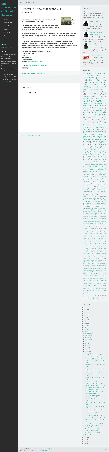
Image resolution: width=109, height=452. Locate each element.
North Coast (98, 275)
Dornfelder (88, 251)
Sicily (91, 144)
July (86, 343)
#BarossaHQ (103, 235)
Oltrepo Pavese (101, 277)
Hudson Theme (27, 450)
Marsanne (86, 139)
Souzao (97, 198)
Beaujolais (85, 171)
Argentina (98, 220)
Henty (99, 225)
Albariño (94, 201)
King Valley (98, 124)
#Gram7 (85, 191)
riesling (28, 73)
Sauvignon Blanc (96, 90)
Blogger (9, 81)
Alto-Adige (102, 191)
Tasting (84, 186)
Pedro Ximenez (99, 278)
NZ (83, 184)
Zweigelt (103, 233)
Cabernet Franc (101, 119)
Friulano (91, 255)
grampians (85, 235)
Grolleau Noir (93, 260)
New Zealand (95, 139)
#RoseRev (86, 138)
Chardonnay (88, 78)
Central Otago (103, 163)
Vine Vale (97, 215)
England (103, 251)
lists (105, 297)
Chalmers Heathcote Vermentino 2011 (95, 357)
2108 (95, 240)
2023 (102, 138)
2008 (84, 109)
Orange (96, 93)
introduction (92, 235)
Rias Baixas (91, 283)
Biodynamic (95, 143)
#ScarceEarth (86, 216)
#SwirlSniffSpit (94, 216)
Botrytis (100, 178)
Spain (94, 148)
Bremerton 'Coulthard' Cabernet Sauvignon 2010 (96, 33)
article (102, 151)
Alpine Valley (91, 220)
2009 (88, 97)
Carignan (85, 151)
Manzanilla (89, 268)
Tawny (102, 198)
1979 (102, 238)
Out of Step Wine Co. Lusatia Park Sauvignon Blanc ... (94, 392)
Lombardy (85, 266)
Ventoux (97, 292)
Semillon (99, 98)
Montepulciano (99, 153)
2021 (97, 121)
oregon (97, 235)
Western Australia (96, 159)
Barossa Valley (95, 75)
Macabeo (89, 208)
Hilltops (94, 129)
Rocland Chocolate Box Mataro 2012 (95, 372)
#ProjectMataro (88, 105)
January (87, 435)
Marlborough (87, 136)
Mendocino (102, 268)
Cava (93, 203)
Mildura (84, 270)
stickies (91, 298)
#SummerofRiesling (101, 164)
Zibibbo (97, 233)
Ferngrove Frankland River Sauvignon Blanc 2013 (92, 396)
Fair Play (102, 181)
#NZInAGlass (91, 238)
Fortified (85, 206)
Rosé (104, 93)
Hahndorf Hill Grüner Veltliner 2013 (95, 417)
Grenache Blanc (87, 225)
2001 (84, 218)
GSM (94, 183)
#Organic (98, 131)
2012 (89, 84)
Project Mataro (8, 22)
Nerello (85, 275)
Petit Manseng (92, 211)
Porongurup (88, 156)
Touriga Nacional (101, 168)
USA (97, 186)
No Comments (41, 73)
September (88, 339)
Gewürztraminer (87, 131)
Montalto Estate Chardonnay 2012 (94, 410)
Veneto (90, 215)
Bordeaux (104, 201)
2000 (96, 191)
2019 (88, 93)
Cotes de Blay (93, 250)
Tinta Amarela (97, 231)
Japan (103, 261)
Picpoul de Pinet (86, 230)
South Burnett (91, 168)
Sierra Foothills (89, 198)
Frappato (91, 206)
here (5, 70)
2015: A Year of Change (95, 55)
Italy (102, 133)
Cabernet (101, 148)
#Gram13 (91, 188)
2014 (97, 82)
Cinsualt (90, 246)
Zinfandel (93, 164)
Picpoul (88, 184)
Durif (105, 159)
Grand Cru (90, 258)
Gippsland (91, 256)
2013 (25, 73)
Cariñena (86, 243)
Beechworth (93, 171)
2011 (105, 91)
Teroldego (85, 199)
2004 (102, 143)
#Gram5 (97, 189)
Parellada (94, 210)
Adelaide (85, 154)
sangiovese (94, 109)
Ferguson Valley (87, 183)
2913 (99, 240)
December (88, 333)
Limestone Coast (88, 134)
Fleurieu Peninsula (98, 141)
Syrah (102, 117)
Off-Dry (85, 176)
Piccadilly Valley (91, 280)
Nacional (94, 273)
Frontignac (97, 255)
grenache (95, 88)
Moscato (104, 158)
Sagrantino (102, 184)
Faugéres (98, 253)
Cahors (97, 221)
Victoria (85, 163)
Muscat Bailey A (86, 273)
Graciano (98, 158)
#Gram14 (97, 188)
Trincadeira (103, 290)
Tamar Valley (90, 288)
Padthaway (85, 278)
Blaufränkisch (86, 193)
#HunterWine (103, 156)
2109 (99, 218)
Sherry (84, 287)
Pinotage (100, 211)
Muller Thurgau (92, 271)
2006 (102, 129)
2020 (84, 122)
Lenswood (87, 265)
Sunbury (100, 287)
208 (91, 218)
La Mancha (99, 263)
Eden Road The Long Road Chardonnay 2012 (92, 412)
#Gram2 (103, 188)
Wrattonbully (87, 112)
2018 (100, 86)
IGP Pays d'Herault (92, 261)
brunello (91, 297)
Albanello (103, 240)
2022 (102, 121)
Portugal (85, 282)
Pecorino (85, 211)
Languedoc (96, 173)
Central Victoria (101, 179)
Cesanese (103, 245)
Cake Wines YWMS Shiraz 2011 (93, 359)
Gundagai (94, 225)
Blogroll (6, 26)
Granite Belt (102, 100)
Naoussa (104, 273)
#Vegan (104, 139)
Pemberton (86, 148)
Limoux (93, 265)
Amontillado (85, 241)
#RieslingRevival (89, 158)
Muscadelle (85, 228)
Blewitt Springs (91, 221)
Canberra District (88, 119)
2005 (102, 149)
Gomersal (98, 256)
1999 (85, 240)
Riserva (104, 283)
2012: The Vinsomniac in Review (92, 12)
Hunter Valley (101, 105)
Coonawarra (99, 114)
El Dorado (94, 181)
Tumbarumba (103, 176)
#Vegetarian (102, 216)
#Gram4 (91, 189)
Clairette (96, 246)
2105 (95, 218)
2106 (86, 166)
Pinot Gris (95, 117)
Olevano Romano (92, 277)
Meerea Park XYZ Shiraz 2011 (93, 389)
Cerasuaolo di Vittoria (94, 245)
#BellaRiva (86, 236)
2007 (94, 127)
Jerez (84, 263)
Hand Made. (100, 260)
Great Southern (101, 95)
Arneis (96, 163)
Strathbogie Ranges (92, 287)
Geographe (86, 127)
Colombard (85, 248)
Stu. (31, 12)
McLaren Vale (100, 73)
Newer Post (23, 80)
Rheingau (103, 230)
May (86, 347)
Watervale (90, 163)
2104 (92, 240)
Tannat (103, 161)
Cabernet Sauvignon (97, 80)
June (86, 345)
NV (88, 114)
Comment (92, 248)
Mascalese (96, 268)
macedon (92, 169)
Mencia (103, 173)
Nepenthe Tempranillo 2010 (97, 44)
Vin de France (90, 293)
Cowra (85, 149)
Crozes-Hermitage (99, 204)
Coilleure (103, 246)
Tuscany (85, 292)
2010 (97, 91)
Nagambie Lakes (95, 161)
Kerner (93, 263)
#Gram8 (91, 191)
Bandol (103, 220)
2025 (88, 218)
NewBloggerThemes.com (44, 450)
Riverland (87, 159)
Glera (99, 194)
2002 (84, 201)
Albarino (103, 218)
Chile (84, 204)
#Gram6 (103, 189)
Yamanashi (85, 297)
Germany (94, 194)
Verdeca (103, 292)
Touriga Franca (91, 290)
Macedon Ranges (98, 266)
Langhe (104, 263)
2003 (88, 201)
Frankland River (100, 112)
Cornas (90, 204)
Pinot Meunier (101, 166)
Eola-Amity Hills (86, 253)
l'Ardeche (101, 297)
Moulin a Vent (99, 270)
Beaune (84, 221)
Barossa (95, 138)
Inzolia (99, 261)
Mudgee (85, 98)
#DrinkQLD (102, 236)
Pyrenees (103, 116)
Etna (93, 253)
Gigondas (85, 256)
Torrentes (103, 288)
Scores (6, 36)
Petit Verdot (94, 133)
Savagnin (85, 231)
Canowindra (103, 241)
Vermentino (89, 121)
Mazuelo (85, 226)
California (100, 171)
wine (97, 199)
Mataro (95, 208)
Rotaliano (86, 285)
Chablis (94, 193)
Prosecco (95, 156)
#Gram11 (85, 188)
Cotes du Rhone (86, 194)
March (87, 351)
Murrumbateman (101, 271)
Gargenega (97, 206)
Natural (96, 228)
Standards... (7, 32)
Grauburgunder (97, 258)
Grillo (103, 206)
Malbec (87, 117)
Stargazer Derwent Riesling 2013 (42, 9)
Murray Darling (92, 166)
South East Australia (93, 176)
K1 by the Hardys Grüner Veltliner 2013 (95, 423)
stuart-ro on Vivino (6, 47)
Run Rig (97, 285)
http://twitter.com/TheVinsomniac (38, 65)
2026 (85, 307)
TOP (106, 449)
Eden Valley (90, 107)
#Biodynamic (101, 169)
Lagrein (104, 154)
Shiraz (86, 73)
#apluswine (87, 178)
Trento (97, 290)
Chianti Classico (101, 203)
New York (91, 275)
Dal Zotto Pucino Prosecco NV (93, 355)
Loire (84, 208)
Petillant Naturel (96, 196)
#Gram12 (102, 199)
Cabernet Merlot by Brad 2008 (97, 21)
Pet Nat (88, 196)
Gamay (85, 144)
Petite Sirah (102, 228)
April (86, 349)
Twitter (86, 233)
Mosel (103, 226)
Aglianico (94, 178)
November (88, 335)
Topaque (97, 288)
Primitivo (86, 164)
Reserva (100, 282)
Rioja (84, 168)
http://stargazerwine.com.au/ (36, 61)
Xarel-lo (91, 233)
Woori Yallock (93, 295)
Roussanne (86, 126)
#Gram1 (103, 186)
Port (104, 280)
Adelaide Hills (88, 86)
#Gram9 (84, 238)
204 (88, 240)
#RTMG (97, 238)
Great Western (101, 183)
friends (96, 297)
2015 (104, 78)
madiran (86, 298)
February (87, 353)
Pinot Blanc (104, 196)
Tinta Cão (91, 186)
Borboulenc (97, 241)
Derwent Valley (98, 223)
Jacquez (103, 225)
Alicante (84, 220)
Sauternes (103, 285)
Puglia (98, 230)
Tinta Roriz (104, 231)
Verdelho (94, 151)
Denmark (98, 154)
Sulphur (90, 231)
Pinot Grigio (94, 122)
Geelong (103, 255)
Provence (93, 230)
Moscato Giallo (91, 270)
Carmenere (92, 243)
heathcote (99, 136)
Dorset (93, 251)
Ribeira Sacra (99, 283)
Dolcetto (90, 173)
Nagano (99, 273)
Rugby (92, 285)
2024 (87, 141)
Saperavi (100, 213)
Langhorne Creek (89, 100)
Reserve (104, 282)
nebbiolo (100, 134)
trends (95, 298)
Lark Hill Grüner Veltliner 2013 (93, 415)
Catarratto (99, 243)
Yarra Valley (91, 102)
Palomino (92, 278)
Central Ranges (87, 153)
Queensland (93, 213)
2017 (99, 84)
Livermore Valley (101, 265)
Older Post (77, 80)
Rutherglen (95, 184)
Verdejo (84, 293)
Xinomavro (102, 295)
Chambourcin (103, 221)
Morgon (97, 226)
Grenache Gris (86, 260)
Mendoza (91, 226)
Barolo (99, 201)
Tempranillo (97, 104)
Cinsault (92, 154)
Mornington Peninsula (90, 116)
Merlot (89, 95)
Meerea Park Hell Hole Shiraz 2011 (94, 387)
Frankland (85, 255)
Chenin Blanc (101, 193)
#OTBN (103, 215)
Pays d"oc (102, 210)
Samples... (7, 39)
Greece (103, 258)
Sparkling (99, 111)
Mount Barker (86, 174)
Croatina (100, 250)
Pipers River (99, 280)
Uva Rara (91, 292)
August (87, 341)
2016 (89, 82)
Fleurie (103, 253)
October (87, 337)
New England (98, 146)
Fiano (98, 144)
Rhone (85, 283)
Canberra (92, 179)
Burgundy (87, 203)
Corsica (99, 248)
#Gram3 (85, 189)
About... (6, 29)
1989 (105, 238)
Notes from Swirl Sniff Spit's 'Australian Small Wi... (93, 429)
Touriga (91, 199)
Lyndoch (91, 266)
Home (6, 19)
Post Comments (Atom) (33, 135)
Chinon (84, 246)
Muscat (91, 228)
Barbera (101, 127)
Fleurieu (87, 161)
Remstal (95, 282)
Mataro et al (87, 91)
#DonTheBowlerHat (94, 236)
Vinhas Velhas (98, 293)
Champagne (86, 181)
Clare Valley (98, 97)
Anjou (91, 241)
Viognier (101, 107)
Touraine (85, 290)
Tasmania (33, 73)
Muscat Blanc (102, 174)
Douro (98, 251)
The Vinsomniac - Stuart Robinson (8, 9)
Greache (104, 223)
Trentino (85, 169)
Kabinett (88, 263)
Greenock (86, 143)
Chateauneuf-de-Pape (88, 223)
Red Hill (89, 282)
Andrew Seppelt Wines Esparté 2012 (95, 385)
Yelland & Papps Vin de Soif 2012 (94, 432)
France (85, 129)
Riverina (93, 149)
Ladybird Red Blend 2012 (92, 381)
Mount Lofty (94, 174)
